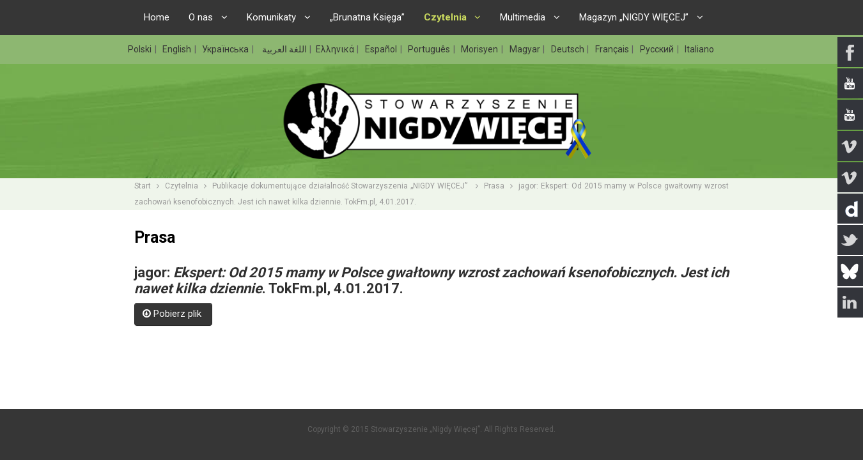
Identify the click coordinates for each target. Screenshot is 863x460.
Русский (658, 49)
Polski (140, 49)
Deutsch (568, 49)
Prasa (494, 185)
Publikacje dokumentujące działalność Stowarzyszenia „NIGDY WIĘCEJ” (341, 185)
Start (142, 185)
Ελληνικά (336, 49)
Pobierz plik (173, 313)
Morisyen (480, 49)
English (177, 49)
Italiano (699, 49)
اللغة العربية (283, 49)
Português (430, 49)
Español (382, 49)
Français (613, 49)
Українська (226, 49)
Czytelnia (181, 185)
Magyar (525, 49)
